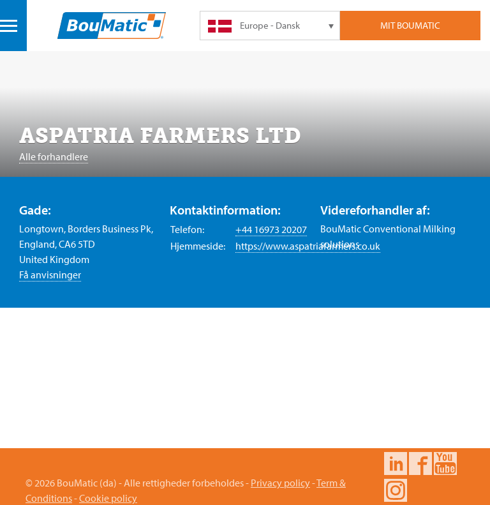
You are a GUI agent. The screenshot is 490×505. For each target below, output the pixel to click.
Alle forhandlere (53, 156)
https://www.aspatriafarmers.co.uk (307, 245)
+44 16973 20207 (271, 229)
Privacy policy (280, 482)
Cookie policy (108, 498)
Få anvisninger (50, 274)
